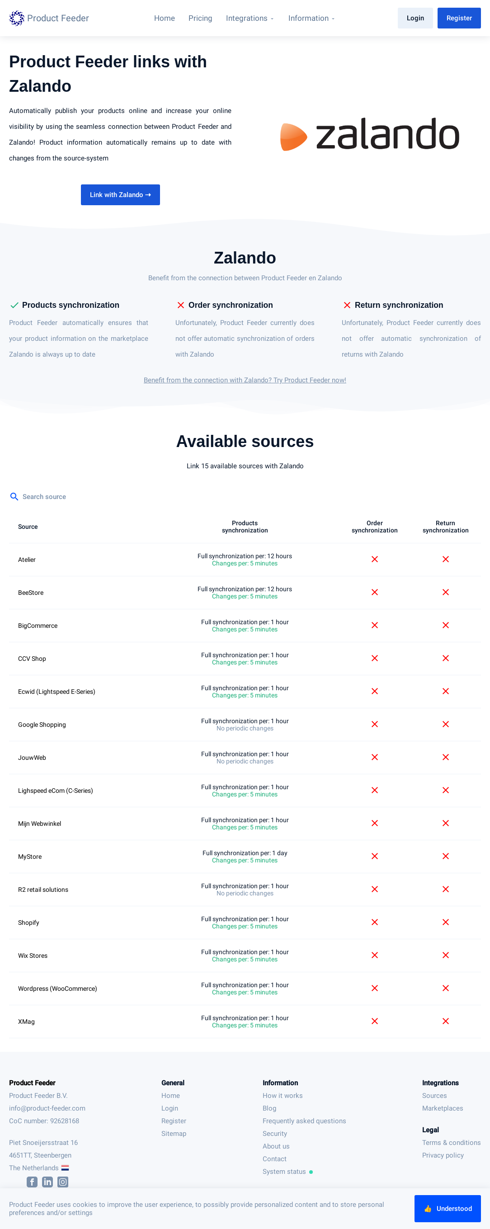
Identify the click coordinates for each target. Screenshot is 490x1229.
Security (275, 1134)
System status (288, 1172)
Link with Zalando (120, 195)
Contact (275, 1159)
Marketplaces (442, 1108)
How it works (283, 1096)
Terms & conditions (451, 1143)
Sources (434, 1096)
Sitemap (173, 1134)
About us (276, 1146)
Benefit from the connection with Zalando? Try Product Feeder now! (245, 380)
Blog (269, 1108)
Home (170, 1096)
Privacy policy (443, 1155)
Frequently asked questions (304, 1121)
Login (415, 18)
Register (459, 18)
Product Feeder (32, 1083)
